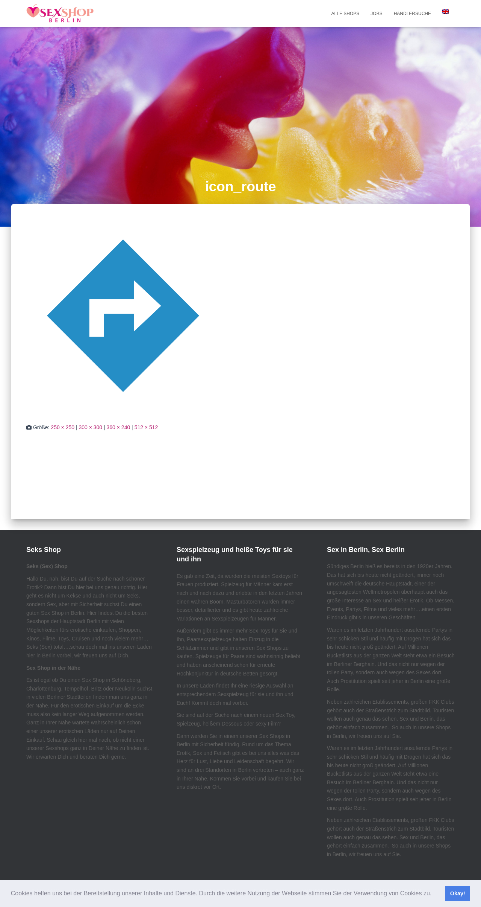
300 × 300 (90, 427)
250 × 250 (62, 427)
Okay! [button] (457, 893)
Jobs (376, 13)
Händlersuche (412, 13)
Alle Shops (345, 13)
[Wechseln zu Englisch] (446, 12)
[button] (434, 894)
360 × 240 (118, 427)
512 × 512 (146, 427)
